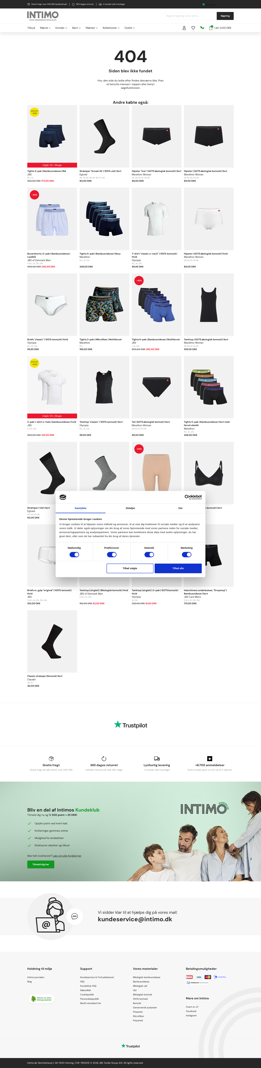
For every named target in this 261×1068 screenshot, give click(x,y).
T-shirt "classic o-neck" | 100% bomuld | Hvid (154, 255)
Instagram (191, 1015)
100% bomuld (140, 998)
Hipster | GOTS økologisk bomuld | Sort (205, 171)
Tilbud (31, 28)
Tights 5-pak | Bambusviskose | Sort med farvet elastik (207, 423)
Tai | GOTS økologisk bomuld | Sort (151, 421)
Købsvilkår (85, 990)
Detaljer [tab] (130, 508)
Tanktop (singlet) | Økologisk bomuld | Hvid (104, 590)
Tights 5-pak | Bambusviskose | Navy (100, 253)
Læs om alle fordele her (67, 856)
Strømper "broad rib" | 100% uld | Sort (100, 171)
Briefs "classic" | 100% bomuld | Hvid (47, 339)
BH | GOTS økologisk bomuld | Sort (203, 507)
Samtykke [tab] (81, 508)
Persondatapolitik (89, 998)
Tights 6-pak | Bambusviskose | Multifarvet (156, 339)
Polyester (138, 1011)
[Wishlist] (193, 28)
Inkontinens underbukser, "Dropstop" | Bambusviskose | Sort (205, 592)
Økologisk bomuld (142, 994)
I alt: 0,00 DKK (220, 27)
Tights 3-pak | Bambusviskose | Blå (46, 171)
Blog (29, 981)
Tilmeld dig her (40, 864)
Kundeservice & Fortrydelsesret (97, 977)
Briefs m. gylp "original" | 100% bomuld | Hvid (49, 592)
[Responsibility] (202, 28)
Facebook (191, 1011)
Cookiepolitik (87, 994)
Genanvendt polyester (145, 1007)
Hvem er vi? (192, 1006)
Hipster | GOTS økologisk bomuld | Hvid (206, 253)
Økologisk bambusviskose (146, 977)
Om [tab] (180, 508)
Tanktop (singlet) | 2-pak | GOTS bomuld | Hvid (155, 592)
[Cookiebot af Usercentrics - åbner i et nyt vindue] (187, 497)
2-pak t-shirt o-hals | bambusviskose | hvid (51, 421)
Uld (134, 990)
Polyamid (138, 1020)
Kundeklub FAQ (88, 985)
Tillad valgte (130, 568)
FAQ (82, 981)
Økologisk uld (140, 985)
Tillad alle (178, 568)
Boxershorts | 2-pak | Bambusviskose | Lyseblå (48, 255)
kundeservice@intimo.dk (135, 919)
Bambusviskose (141, 981)
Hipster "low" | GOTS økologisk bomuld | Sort (156, 171)
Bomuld (137, 1003)
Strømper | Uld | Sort (38, 507)
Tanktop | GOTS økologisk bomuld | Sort (206, 339)
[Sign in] (184, 28)
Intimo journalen (35, 977)
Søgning (225, 15)
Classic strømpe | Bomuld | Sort (44, 676)
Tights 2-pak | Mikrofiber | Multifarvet (101, 339)
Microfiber (138, 1016)
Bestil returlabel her (90, 1003)
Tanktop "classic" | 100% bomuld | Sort (101, 421)
